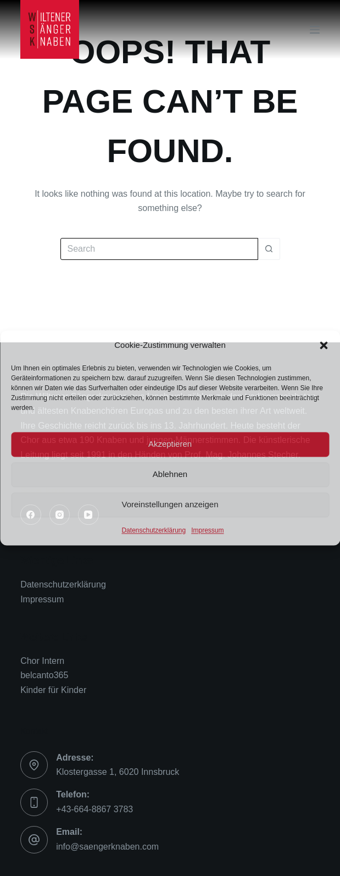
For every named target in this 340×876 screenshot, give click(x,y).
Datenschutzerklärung (153, 530)
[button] (323, 345)
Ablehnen (170, 474)
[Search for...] (159, 249)
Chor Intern (42, 661)
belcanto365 (44, 675)
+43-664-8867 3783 (94, 809)
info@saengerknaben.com (107, 846)
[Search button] (269, 249)
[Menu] (315, 30)
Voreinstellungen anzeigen (170, 504)
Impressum (207, 530)
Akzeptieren (170, 444)
